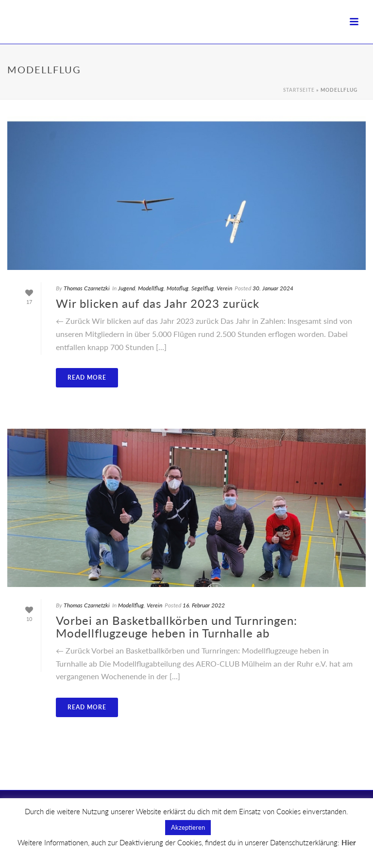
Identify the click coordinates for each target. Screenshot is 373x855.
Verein (224, 288)
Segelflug (202, 288)
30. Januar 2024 (273, 288)
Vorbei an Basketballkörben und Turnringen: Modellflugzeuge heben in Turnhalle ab (176, 626)
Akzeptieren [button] (188, 827)
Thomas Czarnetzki (87, 288)
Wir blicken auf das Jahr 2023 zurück (157, 303)
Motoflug (177, 288)
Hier (348, 842)
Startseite (299, 90)
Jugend (126, 288)
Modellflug (151, 288)
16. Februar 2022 (204, 605)
